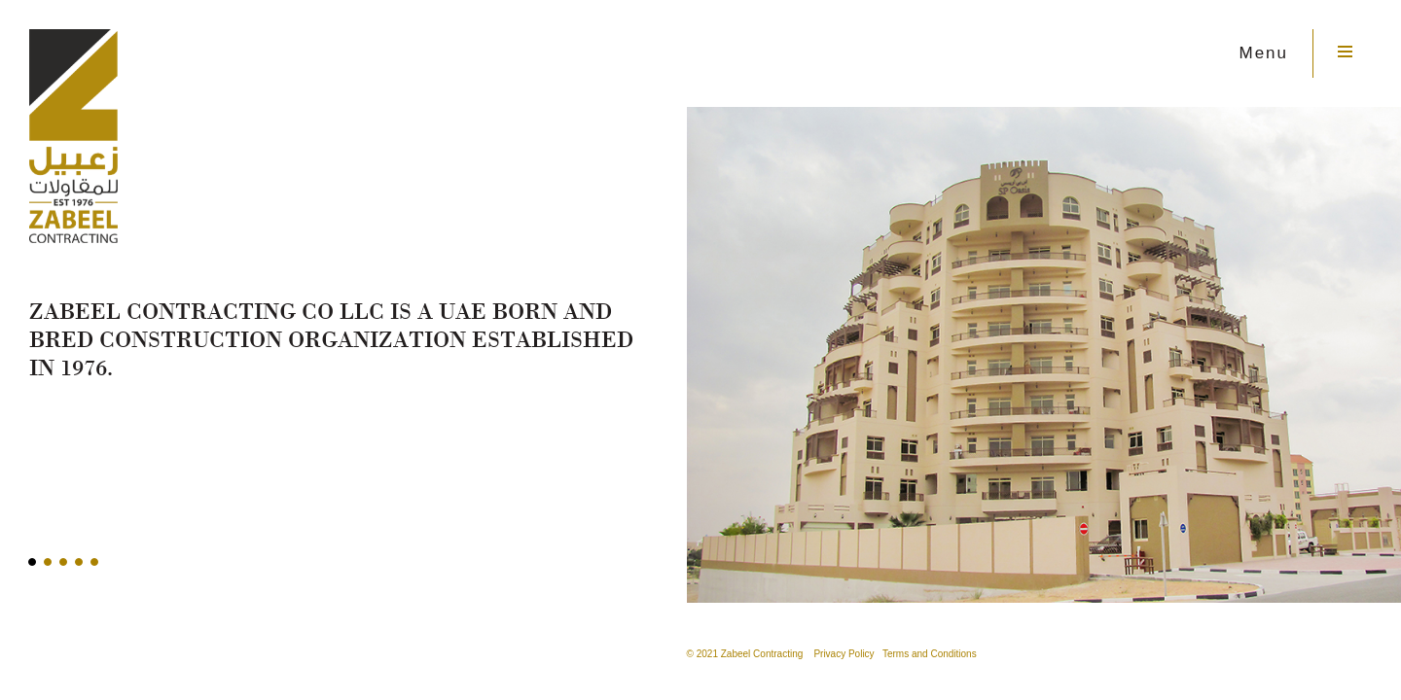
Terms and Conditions (929, 653)
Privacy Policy (843, 653)
